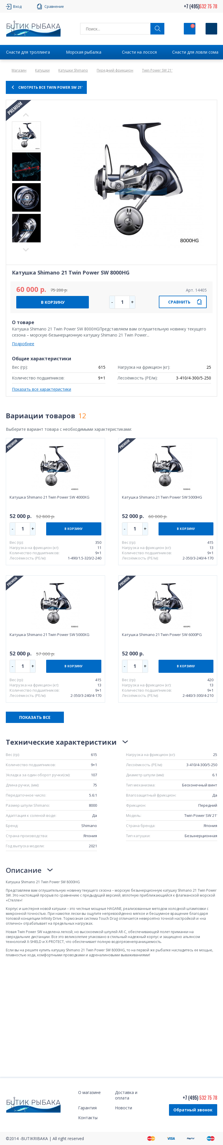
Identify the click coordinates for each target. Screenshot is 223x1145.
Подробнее (23, 343)
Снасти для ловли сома (195, 52)
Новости (123, 1108)
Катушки (42, 70)
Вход (17, 6)
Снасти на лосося (139, 52)
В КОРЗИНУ (52, 302)
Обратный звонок (193, 1110)
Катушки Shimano (73, 70)
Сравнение (54, 6)
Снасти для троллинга (28, 52)
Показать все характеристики (41, 389)
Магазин (19, 70)
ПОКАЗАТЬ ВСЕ (35, 717)
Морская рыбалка (83, 52)
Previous (25, 250)
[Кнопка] (211, 28)
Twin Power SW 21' (157, 70)
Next (25, 115)
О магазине (89, 1092)
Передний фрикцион (115, 70)
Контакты (88, 1117)
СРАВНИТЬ (179, 302)
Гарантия (87, 1108)
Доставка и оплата (126, 1095)
